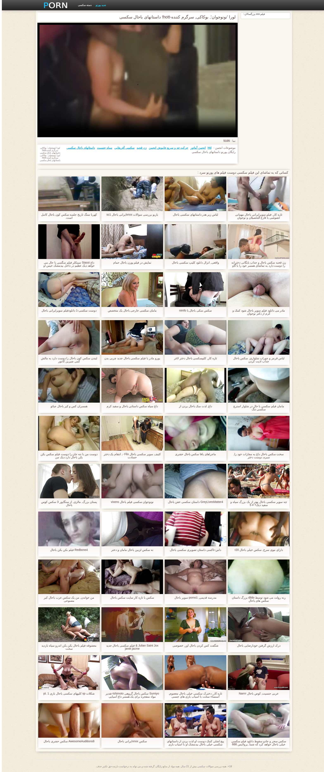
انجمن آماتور (196, 147)
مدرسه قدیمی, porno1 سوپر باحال (193, 597)
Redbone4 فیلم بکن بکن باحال (67, 549)
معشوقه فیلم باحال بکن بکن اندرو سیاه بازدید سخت (67, 647)
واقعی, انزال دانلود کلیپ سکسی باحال (193, 262)
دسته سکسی (83, 5)
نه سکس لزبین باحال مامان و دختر (130, 549)
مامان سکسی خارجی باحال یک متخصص (130, 310)
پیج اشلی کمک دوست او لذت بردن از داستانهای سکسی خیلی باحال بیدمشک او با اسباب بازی (193, 743)
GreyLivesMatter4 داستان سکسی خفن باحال (193, 502)
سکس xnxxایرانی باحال (130, 741)
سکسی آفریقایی (122, 147)
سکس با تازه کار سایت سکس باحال (130, 597)
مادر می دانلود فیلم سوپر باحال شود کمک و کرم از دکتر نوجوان (256, 312)
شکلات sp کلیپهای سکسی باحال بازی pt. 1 (67, 693)
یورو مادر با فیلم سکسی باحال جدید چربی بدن (130, 358)
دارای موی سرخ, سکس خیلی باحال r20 (257, 549)
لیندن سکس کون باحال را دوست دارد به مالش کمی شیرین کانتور (67, 360)
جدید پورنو (99, 5)
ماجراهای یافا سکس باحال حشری (193, 454)
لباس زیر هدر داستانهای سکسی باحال (193, 214)
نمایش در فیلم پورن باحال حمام (130, 262)
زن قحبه (140, 147)
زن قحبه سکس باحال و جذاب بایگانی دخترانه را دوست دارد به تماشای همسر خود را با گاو (257, 264)
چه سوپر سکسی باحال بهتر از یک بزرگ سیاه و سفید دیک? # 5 (257, 503)
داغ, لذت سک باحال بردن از (193, 406)
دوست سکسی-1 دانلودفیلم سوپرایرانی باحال (67, 310)
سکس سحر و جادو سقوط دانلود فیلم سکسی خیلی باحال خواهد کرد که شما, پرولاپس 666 (256, 743)
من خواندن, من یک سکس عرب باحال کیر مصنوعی (67, 599)
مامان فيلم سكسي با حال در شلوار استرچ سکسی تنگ (256, 408)
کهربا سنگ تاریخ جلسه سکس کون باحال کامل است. (67, 216)
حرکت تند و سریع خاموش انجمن (166, 147)
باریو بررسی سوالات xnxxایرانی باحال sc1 (130, 214)
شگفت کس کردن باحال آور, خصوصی (193, 645)
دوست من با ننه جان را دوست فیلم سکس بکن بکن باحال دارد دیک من (67, 456)
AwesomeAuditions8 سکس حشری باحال (67, 741)
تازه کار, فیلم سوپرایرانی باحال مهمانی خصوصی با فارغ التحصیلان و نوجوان (256, 216)
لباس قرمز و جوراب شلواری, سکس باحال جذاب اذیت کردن (256, 360)
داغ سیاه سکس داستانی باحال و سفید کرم (130, 406)
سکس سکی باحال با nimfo (193, 310)
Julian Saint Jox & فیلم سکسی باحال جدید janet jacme (130, 647)
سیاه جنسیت (102, 147)
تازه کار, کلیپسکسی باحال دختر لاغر (193, 358)
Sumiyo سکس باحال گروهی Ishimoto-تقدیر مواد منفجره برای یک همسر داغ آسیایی (130, 695)
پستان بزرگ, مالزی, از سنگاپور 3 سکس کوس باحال (67, 503)
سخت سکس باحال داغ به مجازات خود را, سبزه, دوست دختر (257, 456)
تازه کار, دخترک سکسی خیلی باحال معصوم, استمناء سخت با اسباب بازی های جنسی (193, 695)
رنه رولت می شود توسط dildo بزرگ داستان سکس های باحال (257, 599)
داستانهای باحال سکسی (79, 147)
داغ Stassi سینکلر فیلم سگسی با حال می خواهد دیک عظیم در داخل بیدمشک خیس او (67, 264)
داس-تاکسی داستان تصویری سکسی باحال (193, 549)
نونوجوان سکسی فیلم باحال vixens (130, 502)
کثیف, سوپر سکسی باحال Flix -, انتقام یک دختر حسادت (130, 456)
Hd (208, 147)
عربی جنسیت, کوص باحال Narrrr (257, 693)
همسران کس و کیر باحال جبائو (67, 406)
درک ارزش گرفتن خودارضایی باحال (257, 645)
